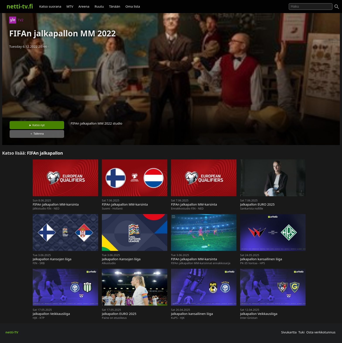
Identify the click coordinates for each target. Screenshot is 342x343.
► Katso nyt (37, 125)
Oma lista (132, 6)
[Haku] (337, 7)
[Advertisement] (171, 83)
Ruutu (99, 6)
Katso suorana (50, 6)
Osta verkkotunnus (320, 332)
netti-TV (11, 332)
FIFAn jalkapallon (45, 153)
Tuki (301, 332)
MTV (70, 6)
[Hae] (310, 6)
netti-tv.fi (20, 6)
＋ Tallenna (37, 133)
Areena (84, 6)
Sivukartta (289, 332)
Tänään (114, 6)
